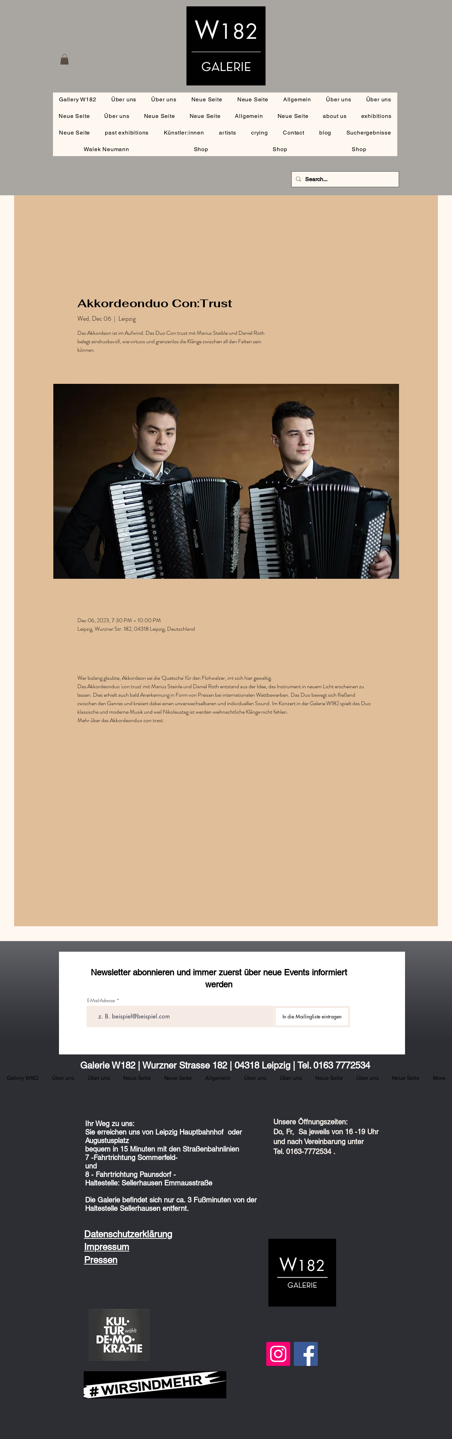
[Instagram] (278, 1354)
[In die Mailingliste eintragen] (312, 1016)
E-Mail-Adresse (101, 1000)
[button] (64, 59)
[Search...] (344, 179)
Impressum (106, 1247)
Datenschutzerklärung (128, 1234)
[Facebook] (306, 1354)
